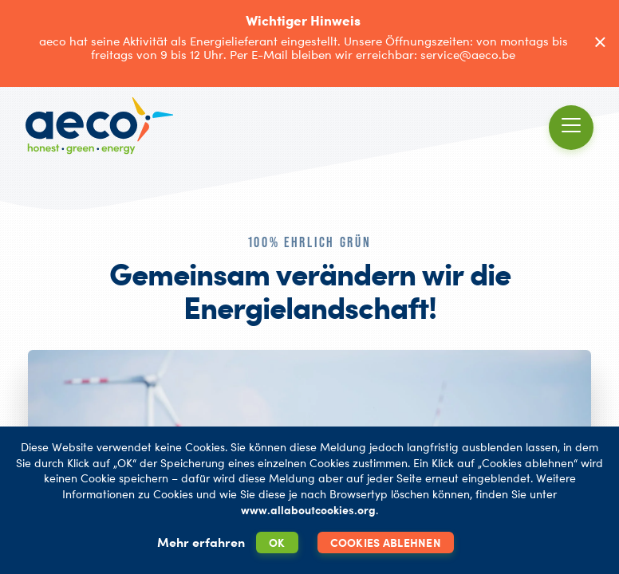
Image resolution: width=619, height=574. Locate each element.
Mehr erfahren (201, 542)
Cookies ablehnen (385, 542)
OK (277, 542)
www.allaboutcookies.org (308, 510)
